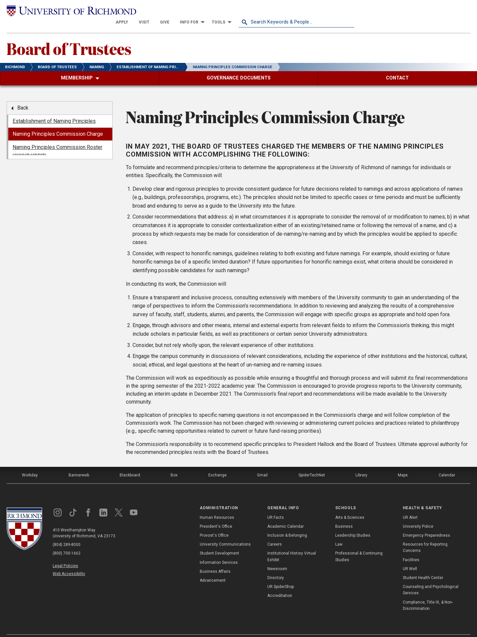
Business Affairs (215, 560)
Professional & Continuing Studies (359, 545)
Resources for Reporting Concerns (425, 536)
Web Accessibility (69, 562)
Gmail (262, 464)
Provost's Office (214, 524)
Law (339, 533)
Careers (274, 533)
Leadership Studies (352, 524)
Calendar (447, 464)
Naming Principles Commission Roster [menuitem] (57, 135)
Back (22, 96)
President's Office (216, 515)
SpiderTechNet (311, 464)
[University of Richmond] (65, 11)
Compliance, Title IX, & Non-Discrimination (428, 593)
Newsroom (277, 557)
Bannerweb (79, 464)
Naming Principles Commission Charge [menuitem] (58, 123)
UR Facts (275, 506)
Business (344, 515)
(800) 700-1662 (66, 542)
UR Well (410, 557)
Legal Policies (65, 554)
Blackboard (130, 464)
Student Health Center (423, 566)
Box (174, 464)
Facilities (411, 548)
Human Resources (217, 506)
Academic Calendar (285, 515)
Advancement (213, 569)
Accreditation (279, 584)
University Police (418, 515)
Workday (30, 464)
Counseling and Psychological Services (430, 578)
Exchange (217, 464)
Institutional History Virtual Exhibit (291, 545)
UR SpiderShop (280, 575)
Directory (275, 566)
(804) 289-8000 (66, 533)
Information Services (219, 551)
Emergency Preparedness (426, 524)
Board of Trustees (69, 36)
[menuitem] (237, 10)
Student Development (219, 542)
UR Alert (410, 506)
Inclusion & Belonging (287, 524)
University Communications (225, 533)
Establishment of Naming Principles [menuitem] (54, 109)
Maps (403, 464)
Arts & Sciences (349, 506)
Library (361, 464)
